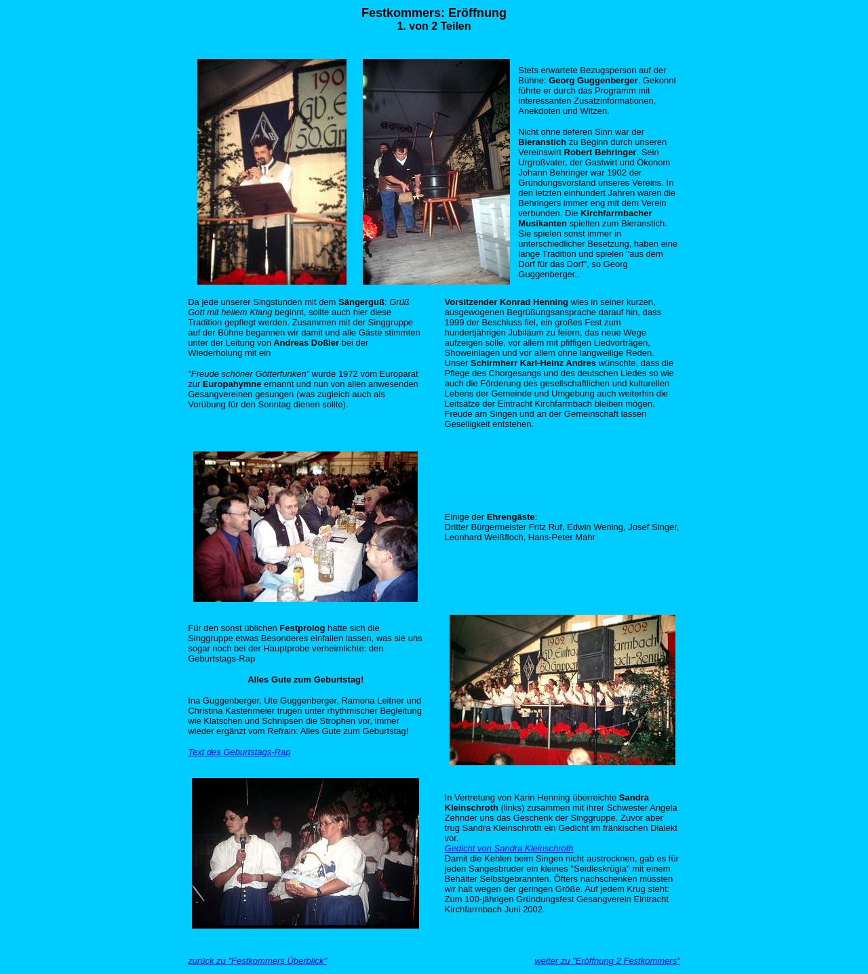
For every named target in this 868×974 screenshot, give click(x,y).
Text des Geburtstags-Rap (239, 752)
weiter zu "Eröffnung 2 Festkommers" (606, 961)
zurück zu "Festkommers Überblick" (257, 961)
